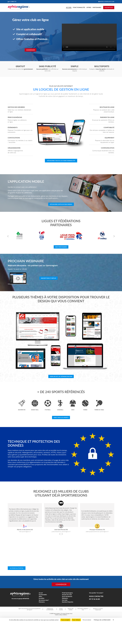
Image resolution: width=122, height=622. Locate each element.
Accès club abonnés (67, 596)
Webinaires (65, 598)
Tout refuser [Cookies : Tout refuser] (76, 620)
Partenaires (97, 7)
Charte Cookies (61, 609)
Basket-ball (35, 409)
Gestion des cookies (70, 609)
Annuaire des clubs (67, 594)
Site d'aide (64, 600)
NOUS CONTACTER (96, 596)
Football (48, 409)
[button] (8, 236)
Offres (88, 7)
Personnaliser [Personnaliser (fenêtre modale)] (87, 620)
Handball (60, 409)
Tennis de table (99, 409)
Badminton (21, 409)
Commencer (30, 50)
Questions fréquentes (67, 602)
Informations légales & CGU (82, 609)
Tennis (85, 409)
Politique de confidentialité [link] (102, 620)
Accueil (69, 7)
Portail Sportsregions (67, 593)
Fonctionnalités (79, 7)
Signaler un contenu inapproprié (98, 609)
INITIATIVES (26, 598)
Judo (72, 409)
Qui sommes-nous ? (44, 600)
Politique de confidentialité (49, 609)
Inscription (41, 598)
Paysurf (30, 609)
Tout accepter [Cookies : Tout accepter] (65, 620)
